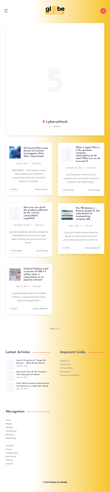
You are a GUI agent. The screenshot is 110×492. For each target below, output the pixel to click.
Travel (9, 449)
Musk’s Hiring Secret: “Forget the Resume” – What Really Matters (31, 362)
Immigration (12, 453)
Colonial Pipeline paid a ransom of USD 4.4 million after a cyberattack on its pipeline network (36, 274)
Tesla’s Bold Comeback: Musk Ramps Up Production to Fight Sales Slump (33, 384)
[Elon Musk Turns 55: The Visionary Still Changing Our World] (10, 375)
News (8, 420)
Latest (14, 189)
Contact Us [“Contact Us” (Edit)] (65, 364)
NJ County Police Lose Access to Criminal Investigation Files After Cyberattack (36, 152)
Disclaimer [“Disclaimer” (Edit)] (65, 372)
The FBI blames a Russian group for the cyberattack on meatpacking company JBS (88, 213)
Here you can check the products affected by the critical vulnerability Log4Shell (35, 213)
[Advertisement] (55, 75)
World (9, 424)
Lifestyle (10, 446)
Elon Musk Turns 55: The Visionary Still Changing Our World (32, 373)
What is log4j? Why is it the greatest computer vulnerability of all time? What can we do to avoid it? (88, 155)
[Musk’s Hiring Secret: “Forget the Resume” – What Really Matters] (10, 364)
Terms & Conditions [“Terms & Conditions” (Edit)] (69, 375)
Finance (9, 427)
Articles (9, 464)
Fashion (9, 460)
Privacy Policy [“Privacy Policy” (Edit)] (66, 368)
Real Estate (11, 457)
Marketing (11, 438)
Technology (69, 190)
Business (10, 435)
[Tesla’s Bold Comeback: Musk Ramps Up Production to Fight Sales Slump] (10, 387)
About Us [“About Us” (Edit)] (64, 361)
